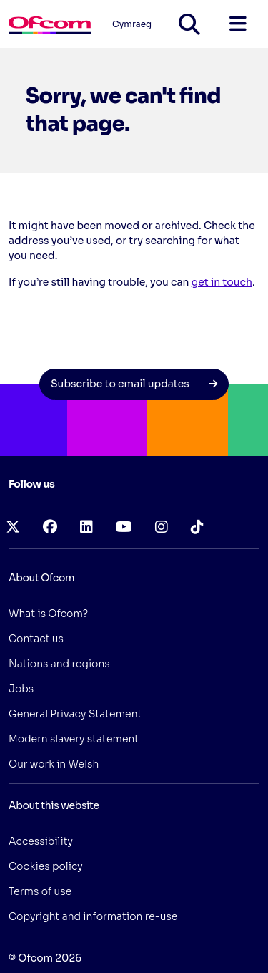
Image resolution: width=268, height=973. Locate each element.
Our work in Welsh (54, 763)
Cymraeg (132, 24)
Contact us (36, 638)
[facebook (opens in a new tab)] (50, 527)
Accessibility (41, 841)
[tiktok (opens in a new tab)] (197, 527)
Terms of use (40, 891)
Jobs (21, 688)
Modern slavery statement (74, 738)
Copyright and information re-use (93, 916)
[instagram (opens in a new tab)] (161, 527)
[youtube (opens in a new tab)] (124, 527)
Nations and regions (59, 663)
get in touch (222, 282)
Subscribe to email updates (134, 383)
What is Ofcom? (48, 613)
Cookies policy (46, 866)
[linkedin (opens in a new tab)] (86, 527)
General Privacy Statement (75, 713)
